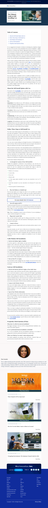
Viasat (21, 496)
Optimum (22, 486)
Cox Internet (19, 68)
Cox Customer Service (19, 209)
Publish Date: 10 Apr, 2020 (11, 20)
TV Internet (39, 482)
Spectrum (8, 479)
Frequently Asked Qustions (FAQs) (17, 43)
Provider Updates (14, 12)
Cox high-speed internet (30, 262)
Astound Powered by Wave (11, 491)
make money (29, 1)
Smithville (22, 489)
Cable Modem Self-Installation (16, 39)
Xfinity (21, 479)
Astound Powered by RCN (11, 493)
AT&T (8, 480)
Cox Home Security (34, 68)
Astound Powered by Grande (11, 489)
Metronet (21, 491)
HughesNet (8, 486)
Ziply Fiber (8, 496)
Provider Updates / (15, 423)
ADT (21, 484)
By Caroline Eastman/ (10, 394)
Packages (38, 480)
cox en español (13, 318)
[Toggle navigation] (40, 6)
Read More (38, 399)
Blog (37, 486)
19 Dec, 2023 (18, 453)
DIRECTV (22, 482)
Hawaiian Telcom (23, 493)
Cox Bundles (28, 78)
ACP (37, 479)
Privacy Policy (38, 501)
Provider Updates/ (15, 394)
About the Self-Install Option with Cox (17, 35)
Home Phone (39, 484)
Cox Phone (25, 68)
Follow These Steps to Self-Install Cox (17, 37)
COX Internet (29, 200)
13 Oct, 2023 (19, 423)
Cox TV (14, 68)
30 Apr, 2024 (19, 394)
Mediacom (8, 482)
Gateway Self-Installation (15, 41)
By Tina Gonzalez (10, 12)
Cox (30, 62)
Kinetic (8, 484)
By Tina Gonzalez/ (10, 453)
